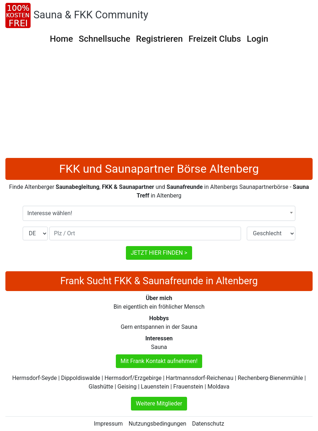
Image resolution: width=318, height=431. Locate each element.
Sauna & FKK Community (90, 15)
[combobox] (159, 213)
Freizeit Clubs (214, 39)
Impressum (108, 423)
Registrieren (159, 39)
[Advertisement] (159, 104)
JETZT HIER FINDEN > (159, 252)
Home (61, 39)
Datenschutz (208, 423)
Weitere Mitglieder (159, 403)
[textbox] (159, 213)
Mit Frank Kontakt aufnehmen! (159, 361)
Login (257, 39)
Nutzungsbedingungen (157, 423)
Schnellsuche (104, 39)
